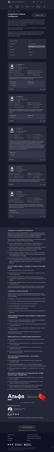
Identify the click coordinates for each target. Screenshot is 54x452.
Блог (9, 436)
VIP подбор (10, 438)
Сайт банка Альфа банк (27, 427)
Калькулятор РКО (27, 7)
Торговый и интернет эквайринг (17, 6)
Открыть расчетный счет (11, 6)
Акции (33, 6)
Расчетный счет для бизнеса (16, 2)
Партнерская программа (32, 434)
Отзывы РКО (44, 7)
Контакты (10, 440)
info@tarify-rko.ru (11, 434)
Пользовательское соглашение (34, 438)
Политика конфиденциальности (34, 436)
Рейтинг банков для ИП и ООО (38, 6)
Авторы (28, 440)
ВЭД (22, 6)
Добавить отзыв (39, 15)
